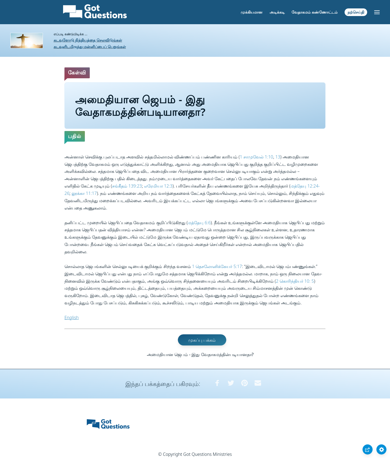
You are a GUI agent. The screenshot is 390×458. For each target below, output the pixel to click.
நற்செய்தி (356, 12)
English (71, 317)
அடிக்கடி (277, 12)
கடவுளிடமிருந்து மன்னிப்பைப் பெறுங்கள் (90, 46)
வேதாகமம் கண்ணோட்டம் (315, 12)
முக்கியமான (251, 12)
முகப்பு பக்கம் (202, 340)
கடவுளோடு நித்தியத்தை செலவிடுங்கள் (88, 40)
